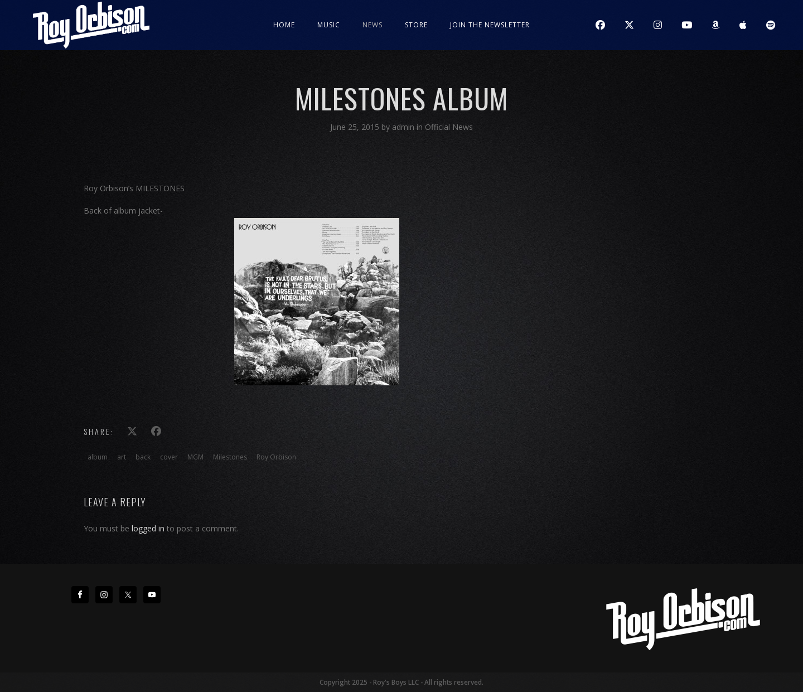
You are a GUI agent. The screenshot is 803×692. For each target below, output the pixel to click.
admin (404, 127)
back (143, 457)
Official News (449, 127)
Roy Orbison (276, 457)
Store (416, 25)
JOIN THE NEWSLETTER (490, 25)
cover (169, 457)
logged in (148, 528)
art (121, 457)
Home (284, 25)
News (372, 25)
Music (328, 25)
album (98, 457)
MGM (195, 457)
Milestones (230, 457)
